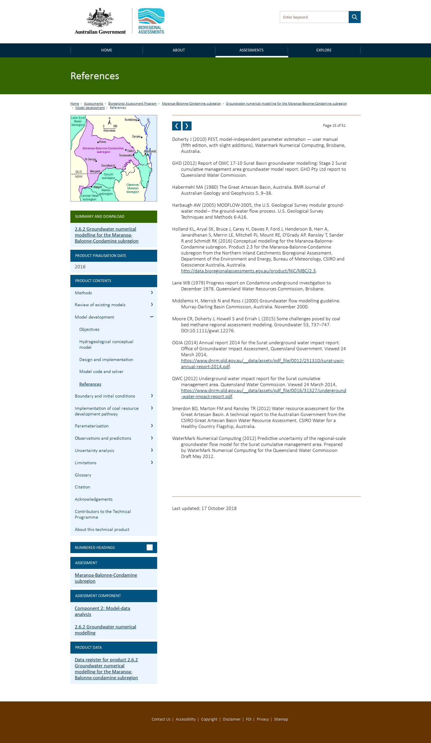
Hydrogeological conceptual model (106, 344)
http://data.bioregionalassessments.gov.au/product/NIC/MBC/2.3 (248, 271)
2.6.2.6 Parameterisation (152, 425)
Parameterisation (92, 426)
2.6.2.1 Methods (152, 292)
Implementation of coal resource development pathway (107, 411)
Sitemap (281, 719)
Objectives (89, 329)
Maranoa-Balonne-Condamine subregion (191, 104)
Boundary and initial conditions (105, 396)
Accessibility (186, 719)
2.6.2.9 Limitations (152, 462)
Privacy (263, 719)
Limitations (85, 463)
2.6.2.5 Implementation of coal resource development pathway (152, 408)
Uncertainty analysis (94, 450)
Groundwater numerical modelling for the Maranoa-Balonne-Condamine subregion (286, 104)
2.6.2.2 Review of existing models (152, 304)
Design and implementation (106, 359)
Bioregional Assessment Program (132, 104)
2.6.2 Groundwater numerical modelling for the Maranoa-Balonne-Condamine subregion (107, 235)
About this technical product (102, 529)
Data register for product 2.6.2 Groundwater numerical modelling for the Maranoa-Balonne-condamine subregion (106, 669)
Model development (90, 108)
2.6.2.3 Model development (152, 316)
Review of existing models (100, 305)
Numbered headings (95, 547)
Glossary (83, 475)
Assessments (251, 50)
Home (106, 50)
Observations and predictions (103, 438)
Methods (83, 293)
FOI (248, 719)
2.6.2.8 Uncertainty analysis (152, 450)
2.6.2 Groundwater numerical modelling (105, 630)
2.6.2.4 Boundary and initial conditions (152, 395)
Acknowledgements (94, 499)
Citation (82, 487)
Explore (324, 50)
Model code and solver (101, 371)
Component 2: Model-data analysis (102, 611)
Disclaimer (232, 719)
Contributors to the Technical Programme (103, 514)
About (179, 50)
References (90, 384)
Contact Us (161, 719)
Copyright (209, 719)
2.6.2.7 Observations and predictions (152, 438)
